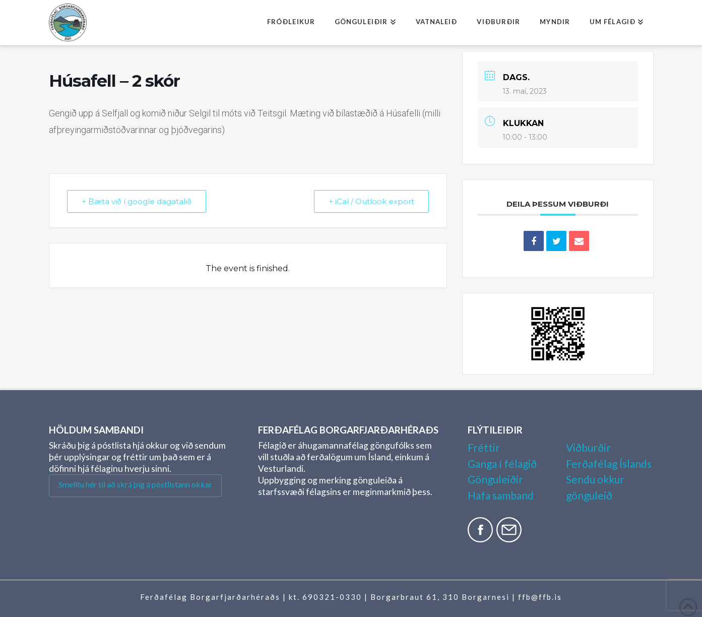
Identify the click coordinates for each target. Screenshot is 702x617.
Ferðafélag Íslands (609, 463)
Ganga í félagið (502, 463)
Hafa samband (501, 495)
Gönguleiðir (495, 479)
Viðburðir (588, 447)
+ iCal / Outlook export (371, 201)
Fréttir (484, 447)
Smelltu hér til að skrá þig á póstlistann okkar (135, 484)
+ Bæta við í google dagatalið (137, 201)
